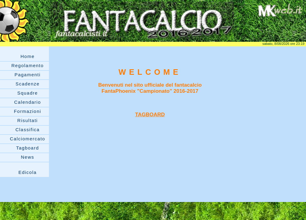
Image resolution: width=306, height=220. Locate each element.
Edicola (27, 172)
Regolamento (27, 65)
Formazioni (27, 111)
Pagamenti (27, 74)
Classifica (27, 129)
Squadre (27, 93)
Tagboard (27, 147)
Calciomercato (27, 138)
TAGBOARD (150, 114)
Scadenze (28, 83)
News (27, 157)
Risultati (27, 120)
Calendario (27, 102)
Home (28, 56)
